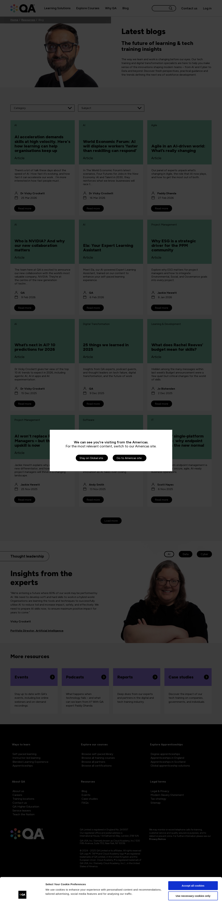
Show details (53, 894)
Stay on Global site (91, 458)
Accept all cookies (193, 863)
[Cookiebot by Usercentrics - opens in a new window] (22, 894)
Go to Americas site (129, 458)
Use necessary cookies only (193, 874)
